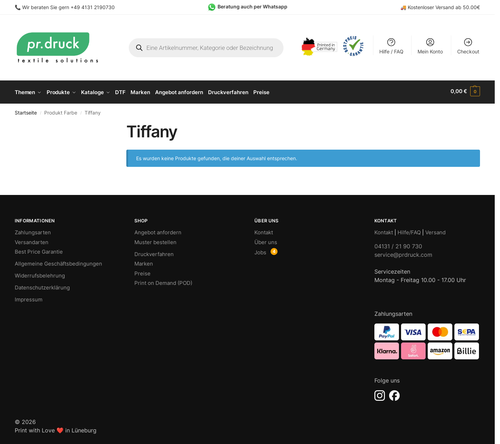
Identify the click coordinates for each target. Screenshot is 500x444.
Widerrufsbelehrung (40, 274)
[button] (465, 91)
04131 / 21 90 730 (398, 244)
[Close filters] (96, 125)
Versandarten (31, 240)
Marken (143, 262)
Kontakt (263, 231)
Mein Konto (430, 45)
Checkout (468, 45)
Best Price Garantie (39, 250)
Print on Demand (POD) (163, 281)
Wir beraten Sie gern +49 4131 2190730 (68, 7)
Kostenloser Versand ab (435, 7)
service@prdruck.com (403, 252)
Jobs (260, 251)
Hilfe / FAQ (391, 45)
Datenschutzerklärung (42, 286)
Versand (435, 231)
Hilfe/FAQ (409, 231)
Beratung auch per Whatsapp (252, 6)
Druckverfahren (154, 252)
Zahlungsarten (33, 231)
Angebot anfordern (157, 231)
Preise (142, 271)
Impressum (28, 298)
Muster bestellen (155, 240)
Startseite (26, 111)
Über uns (265, 240)
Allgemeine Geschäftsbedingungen (58, 262)
